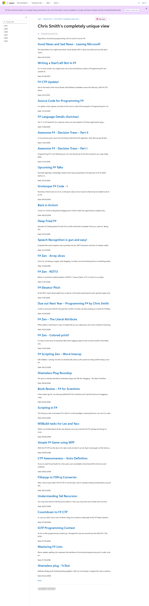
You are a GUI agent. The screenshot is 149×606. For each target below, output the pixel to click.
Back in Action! (48, 205)
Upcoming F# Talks (50, 167)
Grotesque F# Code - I (53, 186)
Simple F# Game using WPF (56, 442)
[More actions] (109, 19)
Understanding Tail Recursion (57, 496)
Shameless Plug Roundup (55, 373)
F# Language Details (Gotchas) (58, 117)
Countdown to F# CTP (53, 512)
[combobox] (15, 22)
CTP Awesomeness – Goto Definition (62, 458)
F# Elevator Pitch (49, 287)
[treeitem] (15, 25)
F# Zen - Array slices (51, 256)
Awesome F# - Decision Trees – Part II (63, 132)
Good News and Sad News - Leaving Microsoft (69, 44)
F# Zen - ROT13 (48, 271)
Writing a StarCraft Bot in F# (57, 63)
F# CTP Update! (48, 82)
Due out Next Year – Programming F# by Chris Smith (73, 303)
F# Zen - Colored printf (53, 335)
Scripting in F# (47, 407)
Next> (40, 580)
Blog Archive (48, 19)
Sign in (144, 3)
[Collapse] (26, 17)
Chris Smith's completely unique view (66, 19)
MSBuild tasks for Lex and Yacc (58, 423)
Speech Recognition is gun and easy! (62, 240)
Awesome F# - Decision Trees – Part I (62, 148)
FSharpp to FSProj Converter (57, 477)
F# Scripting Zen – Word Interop (59, 354)
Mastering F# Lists (50, 547)
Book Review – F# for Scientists (59, 389)
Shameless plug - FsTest (54, 565)
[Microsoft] (4, 2)
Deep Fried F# (47, 221)
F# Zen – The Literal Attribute (57, 319)
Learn (39, 19)
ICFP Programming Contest (56, 528)
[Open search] (139, 3)
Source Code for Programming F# (61, 101)
